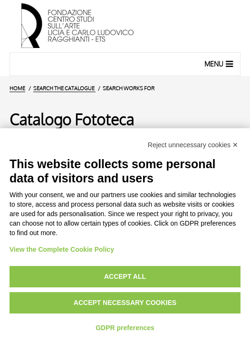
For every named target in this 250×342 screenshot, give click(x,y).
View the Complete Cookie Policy (62, 249)
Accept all (125, 276)
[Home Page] (125, 26)
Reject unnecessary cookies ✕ (193, 145)
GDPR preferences (125, 328)
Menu (219, 63)
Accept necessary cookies (125, 302)
